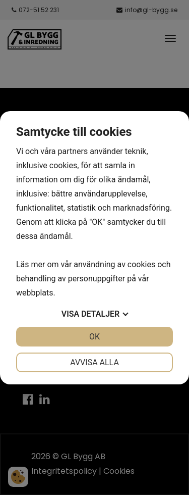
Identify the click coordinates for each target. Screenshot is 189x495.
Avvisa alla (94, 362)
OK (94, 336)
